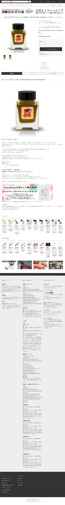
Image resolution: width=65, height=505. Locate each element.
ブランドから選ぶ (47, 26)
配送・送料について (6, 480)
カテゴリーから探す (19, 4)
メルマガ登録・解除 (51, 4)
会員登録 (47, 1)
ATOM (6, 492)
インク (41, 26)
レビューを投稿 (41, 64)
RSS (3, 492)
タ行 (39, 26)
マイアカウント (21, 476)
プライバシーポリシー (6, 487)
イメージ (32, 73)
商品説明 (12, 73)
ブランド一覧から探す (9, 4)
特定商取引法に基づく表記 (44, 54)
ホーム (3, 4)
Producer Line (57, 27)
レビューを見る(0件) (42, 62)
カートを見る (20, 482)
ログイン (53, 1)
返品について (4, 482)
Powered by (32, 501)
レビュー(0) (53, 73)
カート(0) (60, 1)
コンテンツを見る (28, 4)
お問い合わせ (59, 4)
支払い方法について (6, 478)
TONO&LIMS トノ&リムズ (54, 26)
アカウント (41, 1)
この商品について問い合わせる (44, 68)
